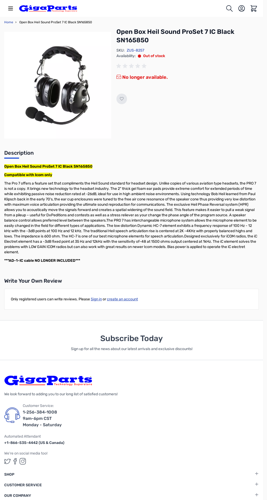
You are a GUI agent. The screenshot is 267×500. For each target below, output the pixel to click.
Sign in (96, 299)
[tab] (19, 154)
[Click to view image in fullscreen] (57, 85)
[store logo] (48, 8)
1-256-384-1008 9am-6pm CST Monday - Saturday (42, 418)
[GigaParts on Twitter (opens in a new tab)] (7, 461)
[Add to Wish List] (121, 99)
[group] (132, 66)
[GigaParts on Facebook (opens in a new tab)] (15, 461)
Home (8, 22)
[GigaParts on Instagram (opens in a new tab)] (23, 461)
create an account (122, 299)
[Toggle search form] (229, 8)
